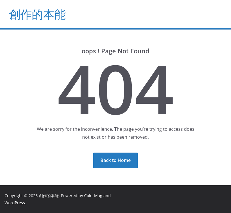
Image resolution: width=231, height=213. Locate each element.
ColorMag (93, 195)
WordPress (15, 202)
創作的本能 (37, 14)
